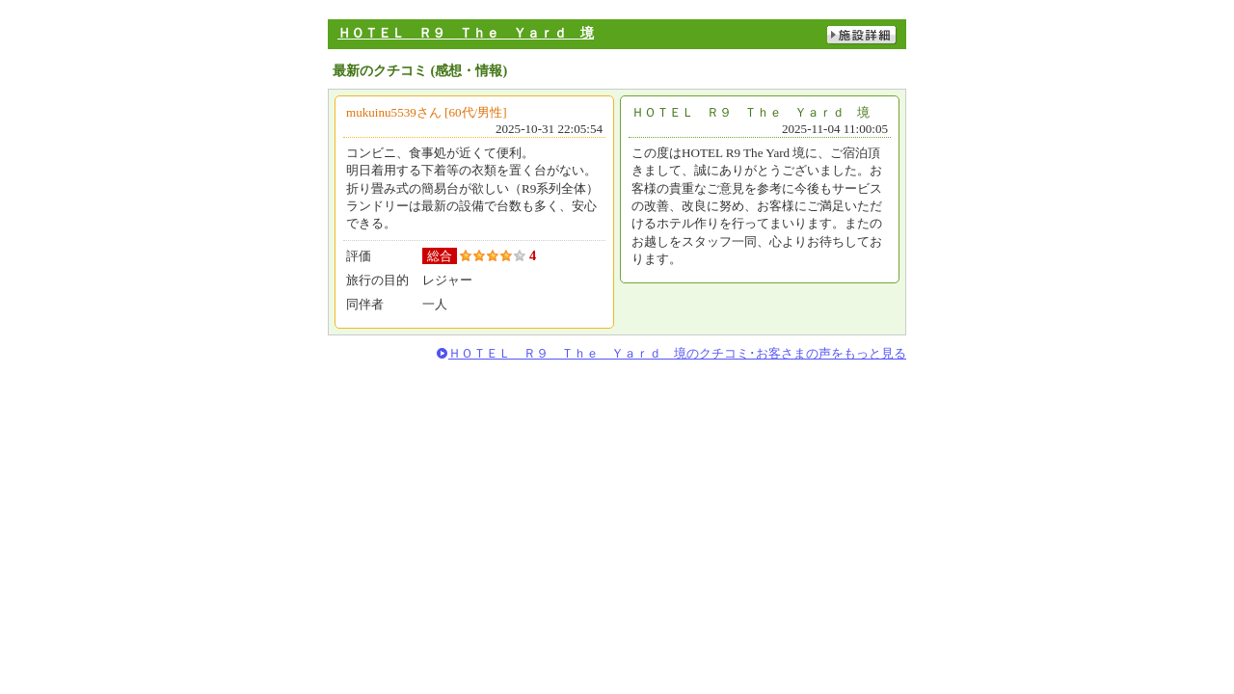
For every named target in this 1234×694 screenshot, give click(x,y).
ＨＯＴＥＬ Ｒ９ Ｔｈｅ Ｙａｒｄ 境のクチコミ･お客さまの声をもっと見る (677, 353)
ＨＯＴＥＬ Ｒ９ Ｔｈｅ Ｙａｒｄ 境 (465, 32)
